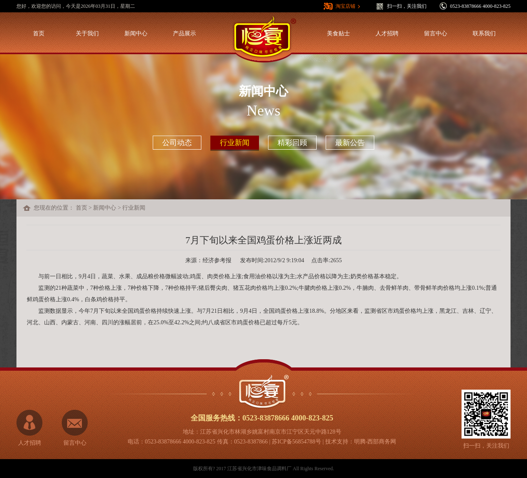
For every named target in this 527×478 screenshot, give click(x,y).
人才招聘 (387, 33)
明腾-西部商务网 (375, 442)
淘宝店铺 (345, 6)
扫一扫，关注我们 (407, 6)
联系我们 (484, 33)
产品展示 (184, 33)
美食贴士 (338, 33)
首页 (38, 33)
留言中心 (435, 33)
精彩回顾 (292, 143)
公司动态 (177, 143)
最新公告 (350, 143)
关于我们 (87, 33)
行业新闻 (235, 143)
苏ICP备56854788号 (296, 442)
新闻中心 (135, 33)
